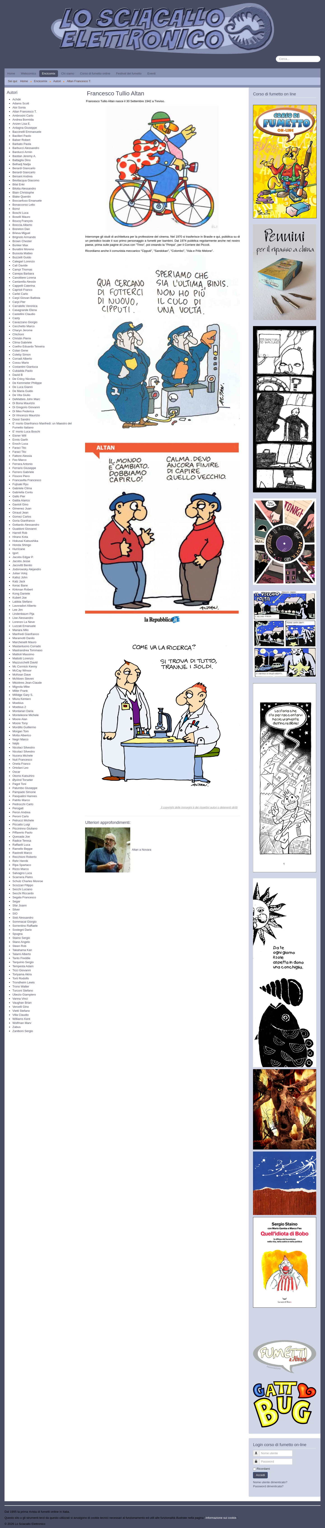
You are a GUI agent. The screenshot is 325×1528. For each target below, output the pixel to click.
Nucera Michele (22, 755)
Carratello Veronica (24, 306)
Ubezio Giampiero (24, 994)
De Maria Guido (22, 391)
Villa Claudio (20, 1014)
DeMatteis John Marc (26, 399)
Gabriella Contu (22, 492)
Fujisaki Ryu (20, 484)
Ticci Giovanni (21, 970)
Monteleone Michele (25, 715)
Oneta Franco (21, 763)
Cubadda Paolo (22, 370)
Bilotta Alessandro (24, 188)
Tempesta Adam (22, 966)
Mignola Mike (21, 686)
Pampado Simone (24, 792)
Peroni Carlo (20, 816)
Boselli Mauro (21, 217)
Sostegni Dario (22, 929)
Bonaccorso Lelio (23, 204)
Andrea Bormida (23, 119)
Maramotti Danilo (23, 638)
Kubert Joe (19, 597)
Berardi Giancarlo (23, 168)
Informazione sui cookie (221, 1517)
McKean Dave (21, 674)
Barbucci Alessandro (25, 148)
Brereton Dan (21, 229)
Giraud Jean (20, 512)
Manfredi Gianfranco (25, 634)
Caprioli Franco (22, 289)
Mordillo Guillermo (24, 727)
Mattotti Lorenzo (22, 658)
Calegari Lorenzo (23, 261)
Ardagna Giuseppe (24, 127)
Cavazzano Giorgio (24, 322)
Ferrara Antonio (22, 464)
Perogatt (17, 808)
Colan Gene (20, 350)
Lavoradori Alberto (24, 605)
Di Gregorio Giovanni (26, 407)
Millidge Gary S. (22, 694)
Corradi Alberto (22, 358)
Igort (15, 553)
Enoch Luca (20, 443)
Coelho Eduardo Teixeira (28, 346)
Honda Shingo (21, 545)
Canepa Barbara (23, 273)
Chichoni (18, 334)
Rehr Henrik (20, 861)
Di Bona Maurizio (23, 403)
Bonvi (16, 208)
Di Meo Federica (23, 411)
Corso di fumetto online (95, 73)
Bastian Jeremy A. (24, 156)
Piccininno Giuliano (24, 828)
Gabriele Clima (22, 488)
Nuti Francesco (22, 759)
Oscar (16, 771)
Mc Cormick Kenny (24, 666)
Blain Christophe (23, 192)
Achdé (16, 99)
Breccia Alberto (22, 225)
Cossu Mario (20, 362)
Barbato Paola (21, 144)
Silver (16, 909)
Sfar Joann (19, 905)
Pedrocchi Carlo (22, 804)
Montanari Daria (22, 711)
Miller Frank (20, 690)
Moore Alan (19, 719)
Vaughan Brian (22, 1002)
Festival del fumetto (129, 73)
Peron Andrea (21, 812)
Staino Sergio (21, 938)
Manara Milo (20, 630)
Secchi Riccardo (23, 893)
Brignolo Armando (24, 237)
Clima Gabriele (22, 342)
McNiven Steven (23, 678)
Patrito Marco (21, 800)
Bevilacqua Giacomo (25, 180)
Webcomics (28, 73)
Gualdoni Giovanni (24, 528)
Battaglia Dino (21, 160)
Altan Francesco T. (24, 111)
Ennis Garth (20, 439)
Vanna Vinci (20, 998)
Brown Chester (22, 241)
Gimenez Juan (21, 508)
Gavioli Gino (20, 504)
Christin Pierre (21, 338)
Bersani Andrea (22, 176)
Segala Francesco (24, 897)
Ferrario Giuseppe (24, 468)
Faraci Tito (19, 447)
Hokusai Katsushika (25, 541)
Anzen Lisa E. (21, 123)
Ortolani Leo (20, 767)
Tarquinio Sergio (23, 962)
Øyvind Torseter (22, 780)
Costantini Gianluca (25, 366)
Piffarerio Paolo (22, 832)
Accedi (260, 1475)
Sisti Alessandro (22, 917)
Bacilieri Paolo (21, 135)
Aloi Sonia (19, 107)
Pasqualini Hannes (24, 796)
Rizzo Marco (20, 869)
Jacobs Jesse (21, 561)
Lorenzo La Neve (23, 622)
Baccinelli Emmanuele (26, 131)
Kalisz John (19, 577)
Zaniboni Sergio (22, 1031)
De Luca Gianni (22, 387)
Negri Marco (20, 739)
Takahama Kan (22, 950)
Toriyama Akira (22, 974)
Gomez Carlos (21, 516)
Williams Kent (21, 1019)
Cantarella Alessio (24, 281)
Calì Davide (20, 265)
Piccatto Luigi (21, 824)
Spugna (17, 933)
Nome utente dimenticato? (270, 1482)
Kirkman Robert (22, 589)
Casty (16, 318)
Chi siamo (67, 73)
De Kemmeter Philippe (27, 383)
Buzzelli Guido (21, 257)
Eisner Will (19, 435)
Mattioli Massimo (23, 654)
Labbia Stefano (22, 601)
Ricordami (263, 1468)
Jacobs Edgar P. (23, 557)
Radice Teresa (21, 840)
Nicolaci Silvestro (23, 747)
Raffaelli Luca (21, 844)
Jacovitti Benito (22, 565)
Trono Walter (20, 986)
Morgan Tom (20, 731)
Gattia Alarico (21, 500)
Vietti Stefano (21, 1010)
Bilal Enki (18, 184)
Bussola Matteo (22, 253)
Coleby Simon (21, 354)
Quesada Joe (21, 836)
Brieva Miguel (21, 233)
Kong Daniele (21, 593)
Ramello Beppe (22, 848)
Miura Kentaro (21, 699)
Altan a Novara (141, 849)
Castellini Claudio (23, 314)
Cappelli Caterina (23, 285)
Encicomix (48, 73)
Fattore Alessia (22, 455)
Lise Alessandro (22, 618)
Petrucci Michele (23, 820)
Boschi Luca (20, 212)
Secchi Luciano (22, 889)
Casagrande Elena (24, 310)
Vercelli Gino (20, 1006)
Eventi (151, 73)
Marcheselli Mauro (24, 642)
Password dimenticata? (268, 1486)
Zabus (16, 1027)
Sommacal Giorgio (24, 921)
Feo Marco (19, 460)
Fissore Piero (21, 476)
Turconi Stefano (22, 990)
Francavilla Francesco (26, 480)
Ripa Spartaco (21, 865)
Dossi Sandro (21, 419)
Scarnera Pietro (22, 877)
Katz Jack (18, 581)
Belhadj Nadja (21, 164)
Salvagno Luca (22, 873)
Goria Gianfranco (23, 520)
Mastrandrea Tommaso (27, 650)
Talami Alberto (21, 954)
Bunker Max (20, 245)
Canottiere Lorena (24, 277)
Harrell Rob (19, 532)
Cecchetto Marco (23, 326)
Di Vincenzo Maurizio (26, 415)
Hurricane (18, 549)
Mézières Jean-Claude (27, 682)
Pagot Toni (19, 784)
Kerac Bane (20, 585)
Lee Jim (17, 609)
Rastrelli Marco (22, 852)
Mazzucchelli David (24, 662)
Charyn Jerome (22, 330)
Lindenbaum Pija (23, 613)
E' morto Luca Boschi (26, 431)
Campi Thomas (22, 269)
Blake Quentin (21, 196)
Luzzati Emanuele (24, 626)
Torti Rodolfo (20, 978)
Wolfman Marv (21, 1023)
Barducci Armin (22, 152)
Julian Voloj (19, 573)
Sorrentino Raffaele (25, 925)
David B (17, 374)
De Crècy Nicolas (23, 379)
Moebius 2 (19, 707)
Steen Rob (19, 946)
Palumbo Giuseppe (24, 788)
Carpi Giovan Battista (26, 298)
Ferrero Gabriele (23, 472)
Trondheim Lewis (23, 982)
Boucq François (22, 221)
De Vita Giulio (21, 395)
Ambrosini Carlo (22, 115)
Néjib (15, 743)
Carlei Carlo (20, 293)
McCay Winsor (22, 670)
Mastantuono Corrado (26, 646)
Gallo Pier (18, 496)
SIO (14, 913)
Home (11, 73)
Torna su (314, 1524)
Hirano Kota (20, 537)
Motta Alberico (21, 735)
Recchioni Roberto (24, 857)
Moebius (17, 703)
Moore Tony (20, 723)
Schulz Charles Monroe (27, 881)
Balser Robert (21, 140)
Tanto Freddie (21, 958)
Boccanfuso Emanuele (27, 200)
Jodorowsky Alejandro (26, 569)
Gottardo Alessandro (25, 524)
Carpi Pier (19, 302)
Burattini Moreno (23, 249)
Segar (16, 901)
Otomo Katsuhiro (23, 776)
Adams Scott (20, 103)
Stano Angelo (21, 942)
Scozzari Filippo (22, 885)
